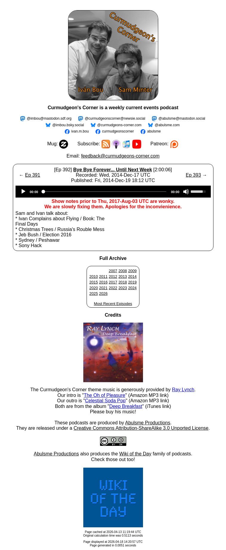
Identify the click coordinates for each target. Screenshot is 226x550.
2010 (93, 276)
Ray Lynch (183, 389)
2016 (103, 282)
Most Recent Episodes (113, 303)
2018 (123, 282)
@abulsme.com (167, 125)
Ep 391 (32, 175)
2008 (123, 271)
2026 (103, 293)
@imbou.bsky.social (68, 125)
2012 (113, 276)
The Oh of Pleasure (104, 395)
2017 (113, 282)
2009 (132, 271)
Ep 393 (193, 175)
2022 (113, 288)
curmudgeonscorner (118, 131)
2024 (132, 288)
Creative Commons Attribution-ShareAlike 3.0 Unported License (140, 428)
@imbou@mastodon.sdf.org (49, 118)
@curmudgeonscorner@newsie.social (115, 118)
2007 (113, 271)
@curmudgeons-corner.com (119, 125)
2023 (123, 288)
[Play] (23, 192)
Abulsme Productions (147, 422)
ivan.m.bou (80, 131)
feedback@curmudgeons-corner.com (120, 155)
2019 (132, 282)
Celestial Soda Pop (105, 400)
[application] (113, 192)
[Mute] (186, 192)
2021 (103, 288)
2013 (123, 276)
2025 (93, 293)
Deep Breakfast (125, 406)
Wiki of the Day (135, 453)
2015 (93, 282)
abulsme (154, 131)
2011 (103, 276)
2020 (93, 288)
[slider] (104, 191)
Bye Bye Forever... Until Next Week (112, 169)
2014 (132, 276)
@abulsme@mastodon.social (182, 118)
